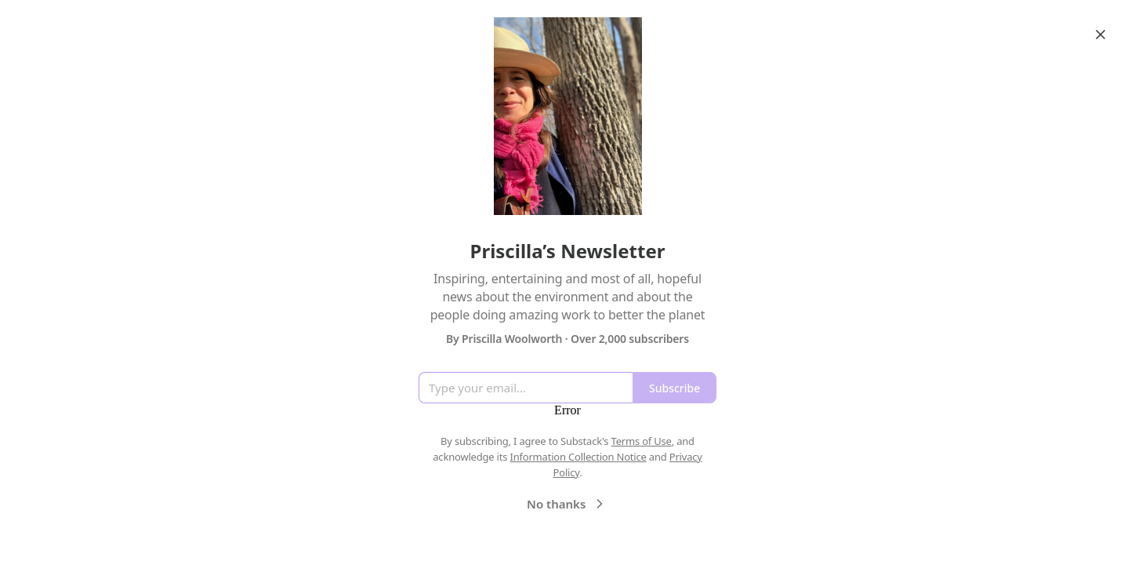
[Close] (1100, 34)
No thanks (567, 504)
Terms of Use (641, 441)
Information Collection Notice (577, 457)
